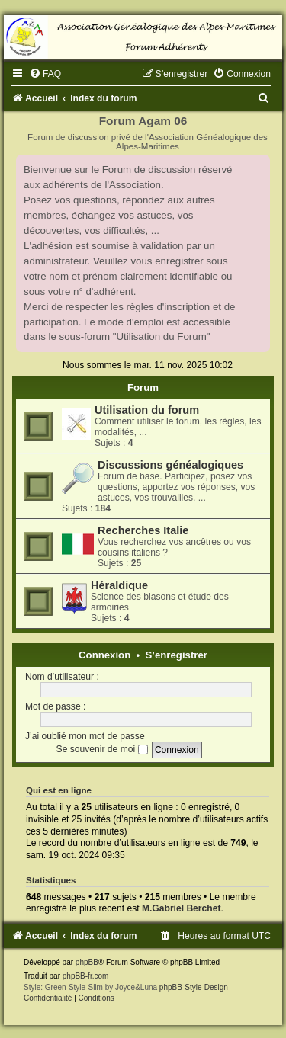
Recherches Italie (143, 530)
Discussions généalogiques (170, 465)
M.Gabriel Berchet (181, 908)
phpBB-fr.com (86, 976)
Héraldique (119, 585)
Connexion (104, 655)
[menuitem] (45, 74)
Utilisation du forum (147, 410)
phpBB (87, 962)
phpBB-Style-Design (193, 987)
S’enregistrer (176, 655)
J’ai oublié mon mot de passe (85, 736)
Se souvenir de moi (102, 749)
